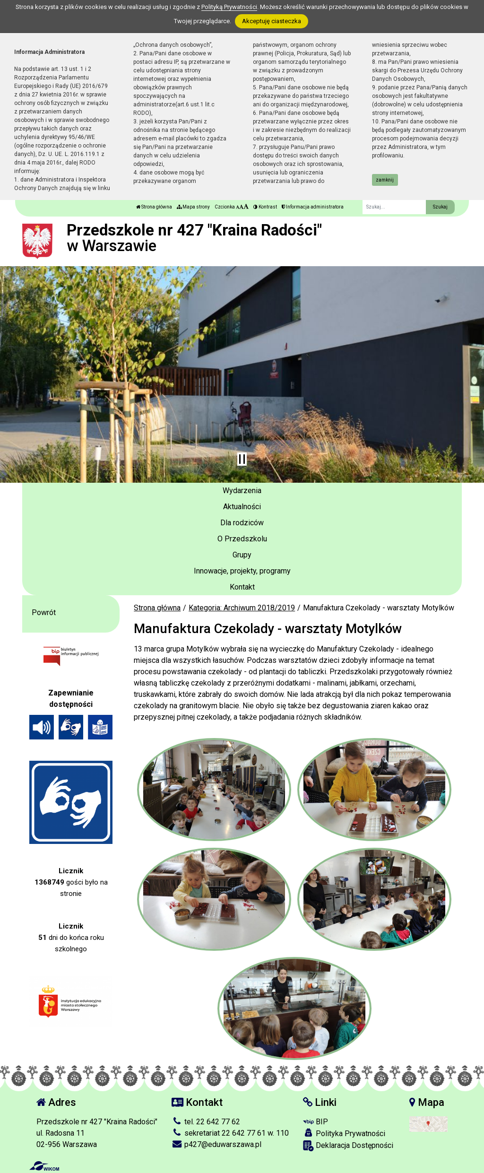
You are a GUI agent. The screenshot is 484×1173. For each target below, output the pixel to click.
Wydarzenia (242, 490)
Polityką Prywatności (229, 6)
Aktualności (242, 506)
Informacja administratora (313, 206)
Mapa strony (193, 206)
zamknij (385, 179)
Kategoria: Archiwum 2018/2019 (242, 607)
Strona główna (154, 206)
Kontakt (242, 586)
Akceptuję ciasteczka (271, 21)
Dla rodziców (242, 522)
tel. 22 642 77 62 (206, 1121)
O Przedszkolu (242, 538)
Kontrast (265, 206)
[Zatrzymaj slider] (242, 459)
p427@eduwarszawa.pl (216, 1144)
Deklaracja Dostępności (348, 1145)
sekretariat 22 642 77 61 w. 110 (230, 1133)
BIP (315, 1121)
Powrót (44, 612)
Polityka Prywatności (344, 1133)
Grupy (242, 554)
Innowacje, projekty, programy (242, 570)
